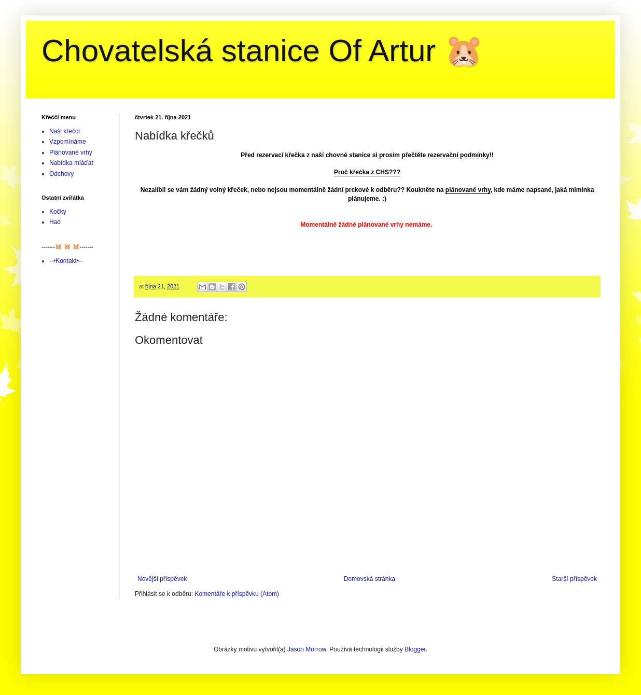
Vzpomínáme (67, 141)
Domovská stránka (369, 578)
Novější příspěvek (162, 578)
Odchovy (61, 173)
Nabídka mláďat (71, 162)
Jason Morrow (306, 649)
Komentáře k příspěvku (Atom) (236, 593)
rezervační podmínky (458, 155)
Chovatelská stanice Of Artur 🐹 (262, 50)
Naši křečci (64, 131)
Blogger (415, 649)
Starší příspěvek (574, 578)
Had (55, 222)
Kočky (57, 211)
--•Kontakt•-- (66, 261)
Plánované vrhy (70, 152)
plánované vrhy (468, 189)
